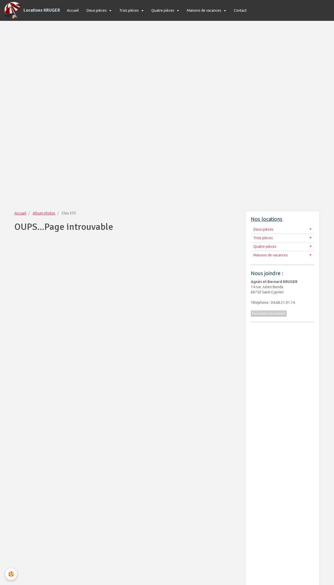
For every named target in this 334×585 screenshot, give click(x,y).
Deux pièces (97, 10)
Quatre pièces (163, 10)
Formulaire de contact (268, 313)
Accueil (73, 10)
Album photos (44, 213)
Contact (240, 10)
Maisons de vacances (204, 10)
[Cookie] (11, 574)
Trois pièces (129, 10)
